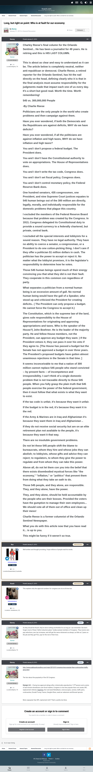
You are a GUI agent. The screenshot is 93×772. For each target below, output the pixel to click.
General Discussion (29, 31)
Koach (12, 583)
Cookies (57, 759)
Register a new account (26, 729)
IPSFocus (44, 759)
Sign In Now (65, 729)
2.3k (12, 608)
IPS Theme (36, 759)
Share (69, 30)
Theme (50, 759)
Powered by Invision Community (46, 762)
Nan (12, 544)
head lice (40, 690)
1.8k (12, 64)
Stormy (12, 39)
